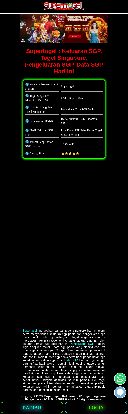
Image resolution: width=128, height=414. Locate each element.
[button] (120, 392)
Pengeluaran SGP (82, 343)
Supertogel (30, 330)
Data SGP (71, 360)
